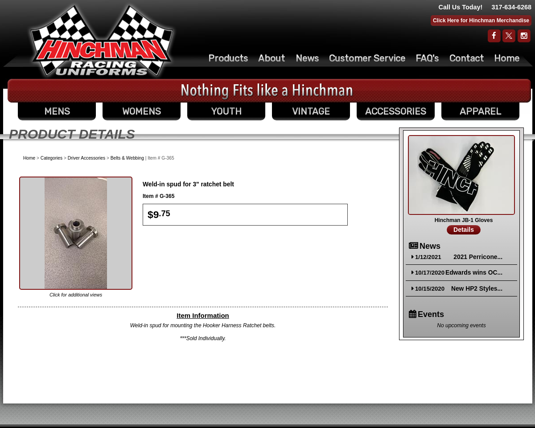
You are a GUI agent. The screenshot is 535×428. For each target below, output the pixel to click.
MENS (57, 111)
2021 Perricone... (477, 257)
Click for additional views (75, 294)
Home (506, 58)
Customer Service (367, 58)
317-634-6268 (511, 7)
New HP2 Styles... (476, 288)
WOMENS (141, 111)
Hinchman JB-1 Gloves (464, 220)
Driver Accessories (86, 158)
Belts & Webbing (127, 158)
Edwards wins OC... (473, 272)
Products (228, 58)
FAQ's (427, 58)
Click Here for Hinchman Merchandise (481, 20)
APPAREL (480, 111)
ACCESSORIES (395, 111)
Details (463, 229)
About (271, 58)
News (307, 58)
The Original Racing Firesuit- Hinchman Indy (101, 40)
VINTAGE (311, 111)
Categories (51, 158)
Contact (466, 58)
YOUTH (226, 111)
